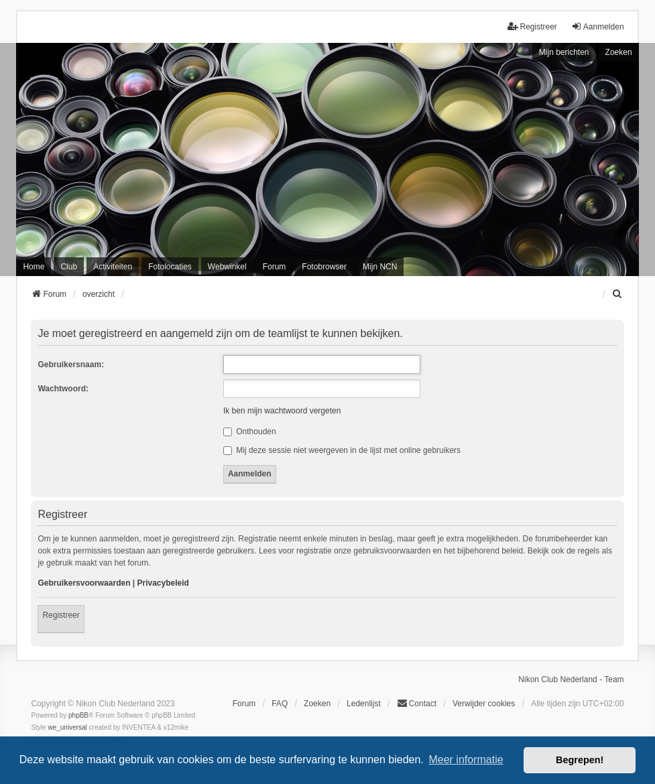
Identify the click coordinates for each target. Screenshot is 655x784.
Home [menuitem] (33, 266)
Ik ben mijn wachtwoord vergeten (282, 410)
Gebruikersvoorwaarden (84, 583)
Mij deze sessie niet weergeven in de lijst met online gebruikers (342, 450)
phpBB (78, 715)
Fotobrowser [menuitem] (324, 266)
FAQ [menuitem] (280, 703)
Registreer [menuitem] (532, 26)
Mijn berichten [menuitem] (564, 52)
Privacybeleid (163, 583)
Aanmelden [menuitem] (597, 26)
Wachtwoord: (63, 388)
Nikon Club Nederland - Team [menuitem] (570, 679)
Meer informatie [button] (465, 759)
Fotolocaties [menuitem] (170, 266)
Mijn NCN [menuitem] (380, 266)
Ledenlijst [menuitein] (364, 703)
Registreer (60, 615)
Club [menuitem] (68, 266)
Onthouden (249, 431)
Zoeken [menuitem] (317, 703)
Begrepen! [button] (579, 760)
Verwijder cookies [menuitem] (484, 703)
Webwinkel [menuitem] (227, 266)
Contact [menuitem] (416, 703)
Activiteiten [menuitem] (112, 266)
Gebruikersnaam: (71, 364)
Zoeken (618, 52)
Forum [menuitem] (274, 266)
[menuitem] (618, 294)
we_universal (67, 727)
